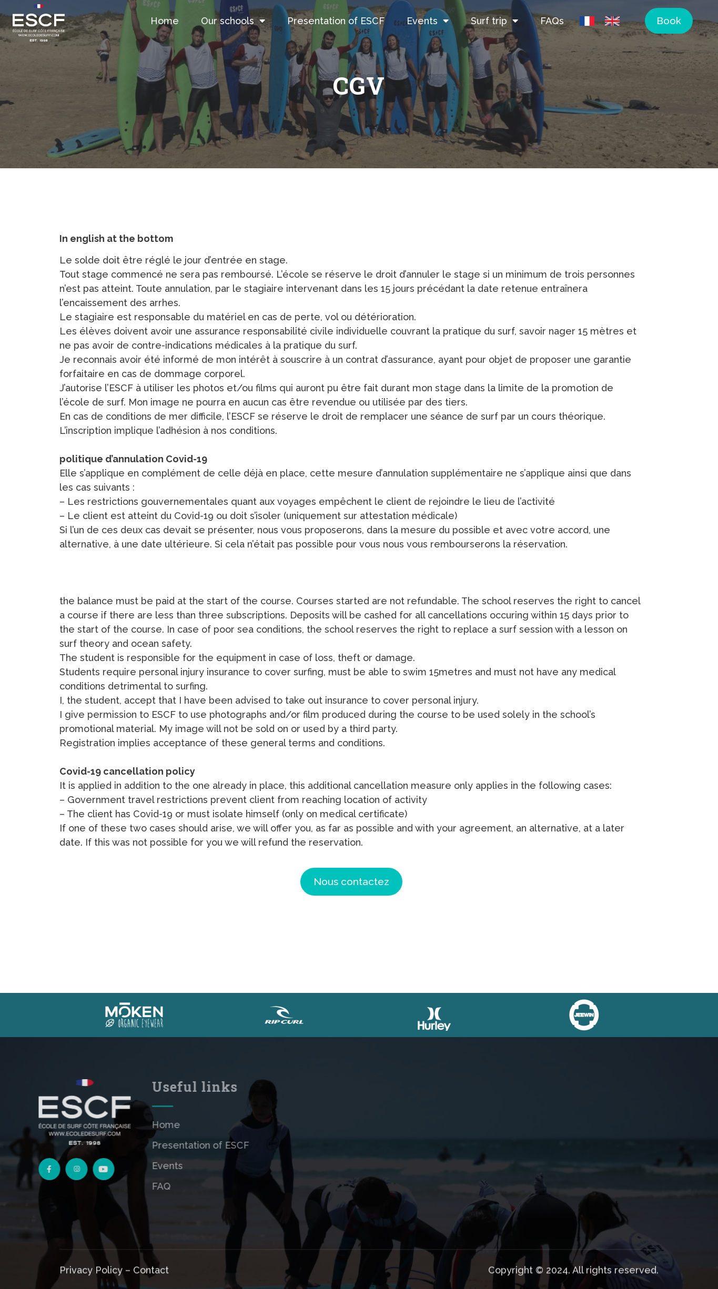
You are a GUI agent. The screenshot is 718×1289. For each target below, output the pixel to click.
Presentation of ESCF (336, 20)
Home (164, 20)
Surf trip (494, 21)
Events (428, 21)
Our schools (233, 21)
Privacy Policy (91, 1282)
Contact (151, 1282)
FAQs (552, 20)
